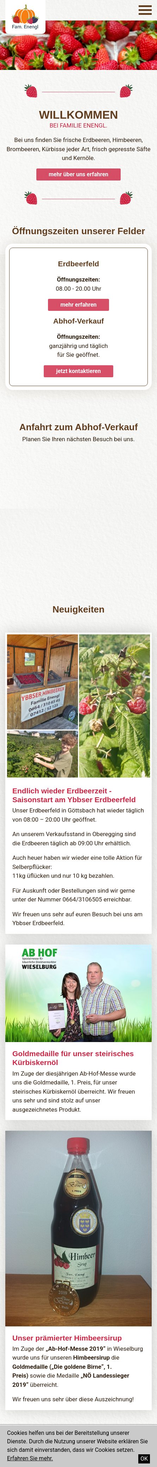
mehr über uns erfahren (78, 174)
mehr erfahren (78, 304)
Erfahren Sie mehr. (30, 1458)
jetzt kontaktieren (78, 371)
